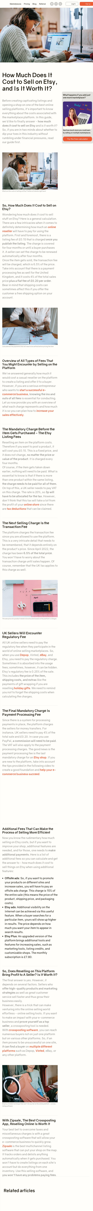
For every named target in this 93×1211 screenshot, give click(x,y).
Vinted (40, 1050)
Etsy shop (40, 757)
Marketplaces (15, 4)
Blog (34, 4)
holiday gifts (22, 688)
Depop (24, 655)
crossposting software (23, 1030)
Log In (73, 4)
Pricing (27, 4)
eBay (43, 655)
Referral (42, 4)
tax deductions (16, 508)
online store (31, 504)
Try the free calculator (77, 139)
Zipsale (7, 1146)
